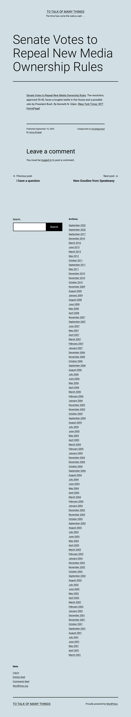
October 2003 (76, 519)
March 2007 (75, 339)
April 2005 (74, 440)
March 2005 (75, 444)
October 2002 (76, 571)
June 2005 (74, 431)
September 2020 (77, 229)
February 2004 (76, 501)
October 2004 (76, 466)
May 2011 (74, 269)
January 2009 (76, 295)
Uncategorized (98, 129)
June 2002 (74, 589)
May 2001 (74, 646)
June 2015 (74, 247)
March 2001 (75, 655)
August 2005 (75, 422)
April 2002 (74, 597)
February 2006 (76, 396)
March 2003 (75, 549)
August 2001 (75, 633)
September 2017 (77, 234)
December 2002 (77, 562)
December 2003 (77, 510)
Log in (16, 672)
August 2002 (75, 580)
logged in (46, 160)
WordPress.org (20, 686)
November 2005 (77, 409)
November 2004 (77, 462)
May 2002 (74, 593)
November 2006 (77, 356)
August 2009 (75, 291)
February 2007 (76, 343)
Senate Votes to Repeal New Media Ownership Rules (56, 95)
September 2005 (77, 418)
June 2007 (74, 326)
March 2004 (75, 497)
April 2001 (74, 650)
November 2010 (77, 278)
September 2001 (77, 628)
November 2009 (77, 286)
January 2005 (76, 453)
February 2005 (76, 449)
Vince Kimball (35, 132)
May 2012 (74, 256)
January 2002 (76, 611)
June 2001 (74, 641)
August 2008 (75, 299)
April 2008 (74, 313)
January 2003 (76, 558)
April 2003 (74, 545)
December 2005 (77, 405)
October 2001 (76, 624)
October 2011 (76, 260)
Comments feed (21, 681)
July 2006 (74, 374)
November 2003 (77, 514)
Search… (17, 219)
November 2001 (77, 619)
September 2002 (77, 576)
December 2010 (77, 273)
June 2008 (74, 304)
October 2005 (76, 413)
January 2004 (76, 505)
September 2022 (77, 225)
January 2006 (76, 400)
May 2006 (74, 383)
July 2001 (74, 637)
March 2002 (75, 602)
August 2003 (75, 527)
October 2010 (76, 282)
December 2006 (77, 352)
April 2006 (74, 387)
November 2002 (77, 567)
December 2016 (77, 238)
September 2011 (77, 264)
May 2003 (74, 541)
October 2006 (76, 361)
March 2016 (75, 243)
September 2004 (77, 470)
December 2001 (77, 615)
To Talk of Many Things (65, 11)
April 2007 (74, 335)
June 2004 (74, 484)
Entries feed (19, 677)
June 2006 (74, 378)
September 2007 (77, 321)
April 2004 (74, 492)
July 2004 (74, 479)
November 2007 (77, 317)
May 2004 (74, 488)
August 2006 (75, 370)
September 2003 (77, 523)
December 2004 (77, 457)
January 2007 (76, 348)
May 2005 (74, 435)
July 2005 (74, 427)
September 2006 (77, 365)
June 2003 (74, 536)
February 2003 (76, 554)
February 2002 (76, 606)
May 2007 (74, 330)
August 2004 (75, 475)
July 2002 (74, 584)
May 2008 (74, 308)
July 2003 (74, 532)
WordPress (112, 704)
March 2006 (75, 391)
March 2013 (75, 251)
